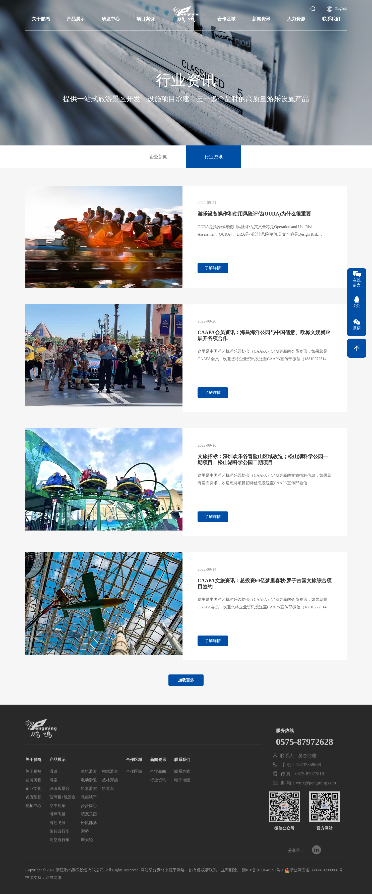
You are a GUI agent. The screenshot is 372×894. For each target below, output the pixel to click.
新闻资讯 (261, 18)
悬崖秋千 (89, 808)
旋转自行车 (59, 842)
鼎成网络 (53, 877)
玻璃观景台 (59, 800)
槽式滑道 (110, 783)
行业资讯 (214, 156)
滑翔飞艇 (57, 825)
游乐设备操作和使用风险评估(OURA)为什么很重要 (254, 214)
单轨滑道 (89, 783)
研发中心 (111, 18)
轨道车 (108, 800)
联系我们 (331, 18)
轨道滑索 (89, 800)
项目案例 (146, 18)
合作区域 (226, 18)
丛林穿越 (110, 791)
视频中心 (33, 817)
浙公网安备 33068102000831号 (314, 870)
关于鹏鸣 (41, 18)
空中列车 (57, 817)
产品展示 (76, 18)
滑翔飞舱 (57, 834)
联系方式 (182, 783)
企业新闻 (158, 156)
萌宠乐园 (89, 825)
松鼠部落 (89, 834)
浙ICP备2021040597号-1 (263, 870)
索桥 (85, 842)
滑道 (53, 783)
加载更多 (186, 680)
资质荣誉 (33, 808)
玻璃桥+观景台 (62, 808)
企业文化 (33, 800)
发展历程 (33, 791)
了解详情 (213, 268)
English (341, 9)
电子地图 (182, 791)
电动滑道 (89, 791)
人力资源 (296, 18)
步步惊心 (89, 817)
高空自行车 (59, 851)
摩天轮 (87, 851)
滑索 (53, 791)
